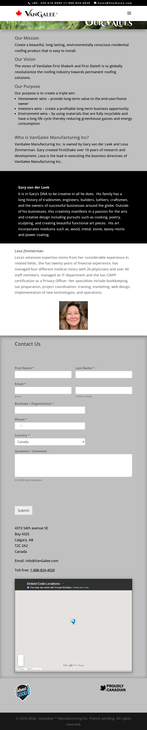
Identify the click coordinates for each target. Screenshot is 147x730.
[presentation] (44, 499)
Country (22, 435)
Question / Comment (31, 451)
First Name (24, 368)
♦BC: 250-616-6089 (47, 3)
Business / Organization (34, 404)
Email (20, 384)
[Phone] (50, 426)
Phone (21, 420)
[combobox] (19, 426)
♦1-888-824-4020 (76, 3)
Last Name (84, 368)
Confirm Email (83, 396)
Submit (23, 510)
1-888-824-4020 (42, 570)
